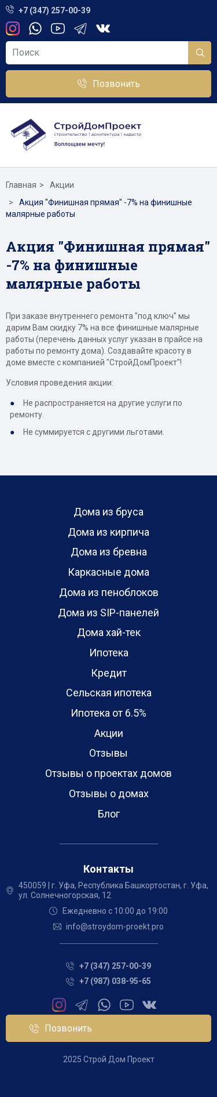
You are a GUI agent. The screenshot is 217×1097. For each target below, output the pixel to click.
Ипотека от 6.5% (108, 713)
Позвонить (116, 83)
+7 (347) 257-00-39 (54, 10)
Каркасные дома (108, 572)
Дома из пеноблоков (109, 592)
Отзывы (108, 753)
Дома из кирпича (108, 532)
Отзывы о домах (109, 793)
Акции (108, 733)
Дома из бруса (108, 512)
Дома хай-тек (109, 632)
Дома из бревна (109, 552)
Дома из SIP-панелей (108, 612)
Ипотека (108, 652)
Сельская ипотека (109, 692)
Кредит (109, 673)
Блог (109, 814)
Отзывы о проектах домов (108, 773)
